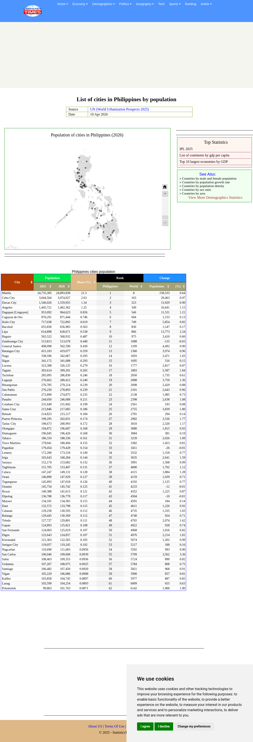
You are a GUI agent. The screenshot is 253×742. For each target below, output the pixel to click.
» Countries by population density (202, 186)
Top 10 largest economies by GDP (204, 161)
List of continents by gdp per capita (204, 155)
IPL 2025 (186, 149)
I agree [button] (145, 726)
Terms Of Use (114, 726)
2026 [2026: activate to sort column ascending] (62, 286)
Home (62, 4)
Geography (145, 4)
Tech (161, 4)
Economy (80, 4)
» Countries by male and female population (208, 178)
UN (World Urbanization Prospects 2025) (119, 109)
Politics (125, 4)
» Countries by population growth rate (205, 182)
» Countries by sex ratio (195, 189)
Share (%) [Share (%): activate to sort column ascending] (84, 282)
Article (206, 4)
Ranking (190, 4)
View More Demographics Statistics (215, 197)
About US (95, 726)
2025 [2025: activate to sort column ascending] (43, 286)
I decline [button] (164, 726)
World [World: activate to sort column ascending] (133, 286)
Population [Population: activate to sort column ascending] (156, 286)
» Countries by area (192, 193)
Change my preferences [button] (194, 726)
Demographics (103, 4)
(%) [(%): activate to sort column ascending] (178, 286)
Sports (175, 4)
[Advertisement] (126, 55)
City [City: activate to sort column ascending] (17, 282)
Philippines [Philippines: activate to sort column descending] (110, 286)
